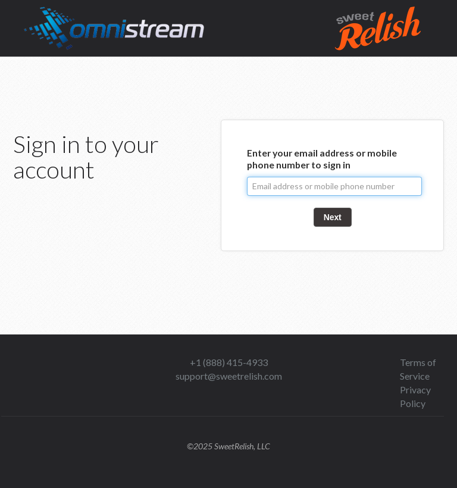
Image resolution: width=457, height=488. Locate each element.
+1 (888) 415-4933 (229, 362)
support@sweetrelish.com (229, 375)
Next (333, 217)
